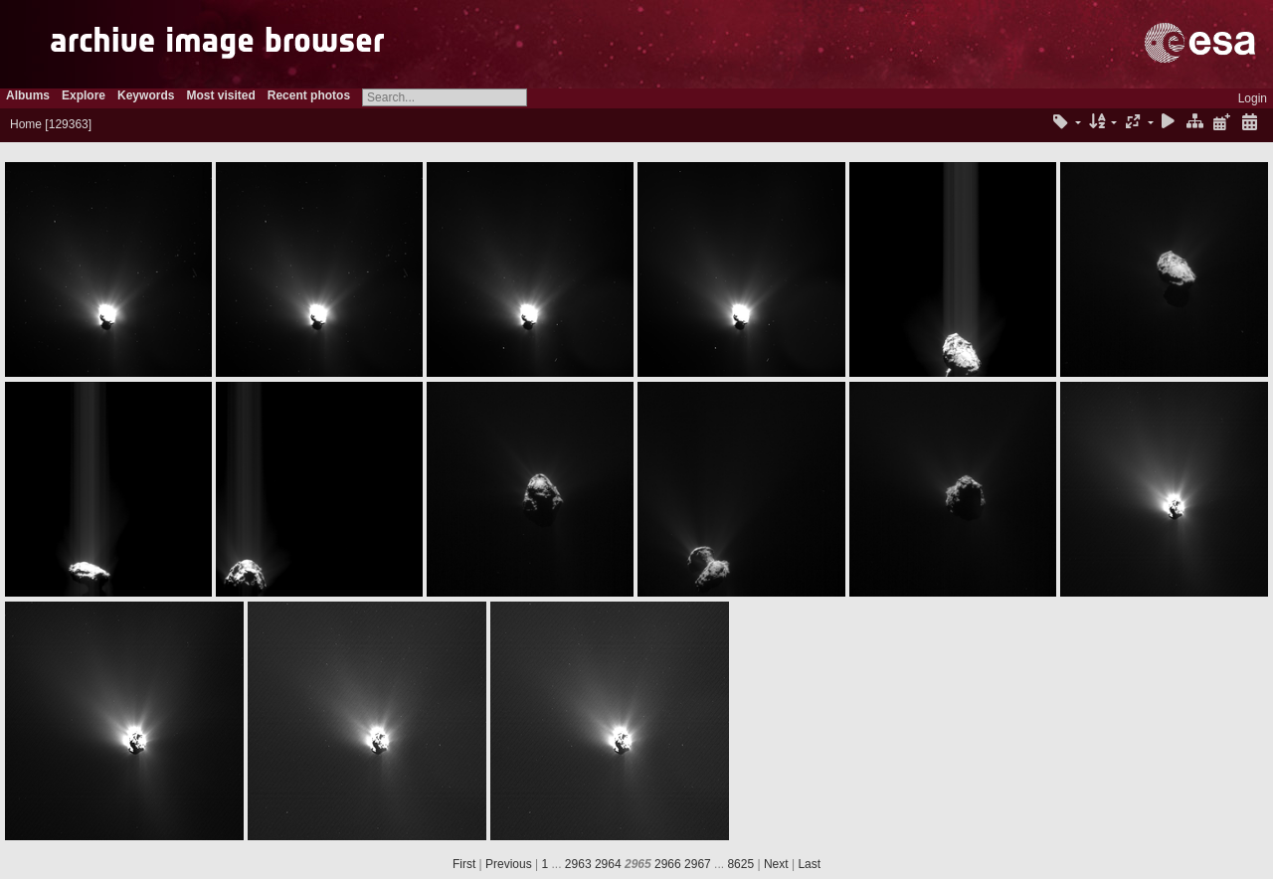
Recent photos (309, 95)
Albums (28, 95)
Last (809, 864)
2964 (608, 864)
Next (776, 864)
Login (1252, 98)
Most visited (220, 95)
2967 (697, 864)
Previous (508, 864)
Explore (83, 95)
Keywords (145, 95)
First (464, 864)
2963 (578, 864)
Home (26, 124)
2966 (667, 864)
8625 (740, 864)
